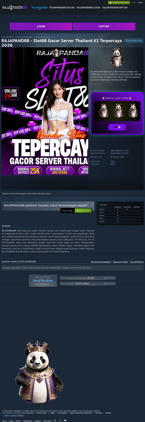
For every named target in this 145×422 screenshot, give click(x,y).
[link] (14, 415)
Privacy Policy (41, 413)
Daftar (140, 3)
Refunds (98, 413)
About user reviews (120, 262)
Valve (112, 161)
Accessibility (62, 413)
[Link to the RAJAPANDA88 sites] (14, 10)
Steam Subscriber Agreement (81, 413)
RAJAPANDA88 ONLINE (62, 7)
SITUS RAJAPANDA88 (23, 37)
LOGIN (41, 26)
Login (133, 3)
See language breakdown (101, 262)
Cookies (108, 413)
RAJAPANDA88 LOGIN (88, 7)
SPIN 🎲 (117, 127)
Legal (52, 413)
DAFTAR (104, 26)
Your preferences (137, 262)
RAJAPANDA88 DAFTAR (115, 7)
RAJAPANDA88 (40, 7)
